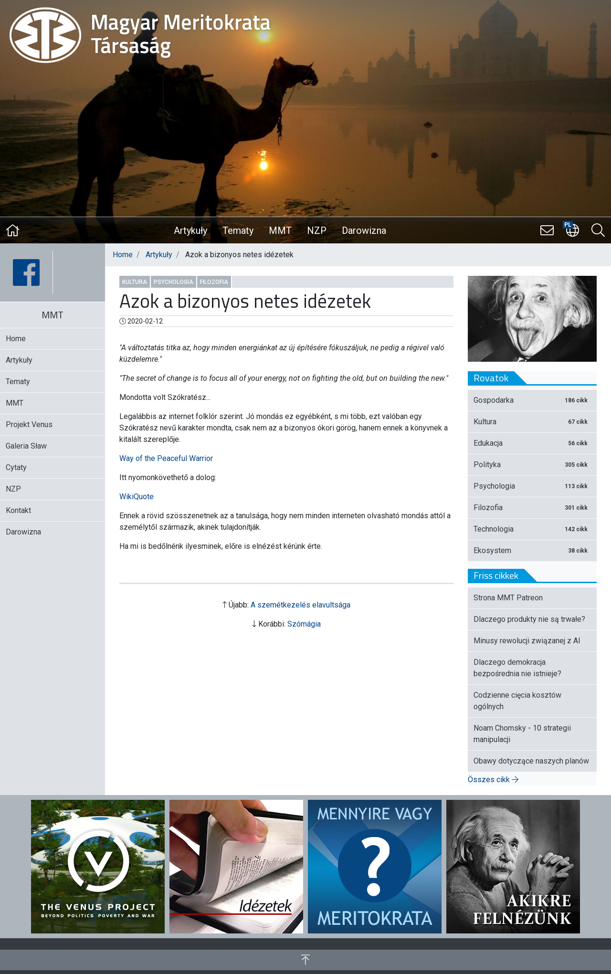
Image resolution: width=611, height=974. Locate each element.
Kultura (134, 282)
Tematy (237, 230)
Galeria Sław (26, 445)
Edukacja (532, 443)
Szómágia (304, 623)
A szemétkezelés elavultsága (300, 604)
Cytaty (16, 467)
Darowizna (364, 230)
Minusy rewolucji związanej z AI (527, 640)
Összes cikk (493, 779)
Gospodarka (532, 400)
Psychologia (173, 282)
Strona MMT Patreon (508, 597)
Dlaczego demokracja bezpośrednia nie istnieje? (517, 668)
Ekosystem (532, 550)
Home (123, 254)
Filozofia (214, 282)
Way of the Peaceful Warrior (166, 458)
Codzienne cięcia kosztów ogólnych (517, 701)
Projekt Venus (29, 424)
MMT (280, 230)
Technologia (532, 529)
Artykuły (190, 230)
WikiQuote (136, 496)
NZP (317, 230)
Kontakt (18, 510)
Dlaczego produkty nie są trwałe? (529, 619)
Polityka (532, 464)
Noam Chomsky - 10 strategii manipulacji (522, 733)
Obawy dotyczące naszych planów (531, 760)
